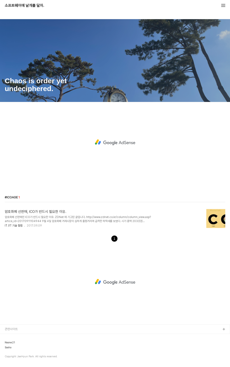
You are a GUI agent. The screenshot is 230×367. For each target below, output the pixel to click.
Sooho (8, 347)
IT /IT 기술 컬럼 (14, 225)
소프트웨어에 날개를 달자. (24, 6)
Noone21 (10, 342)
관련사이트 (11, 329)
